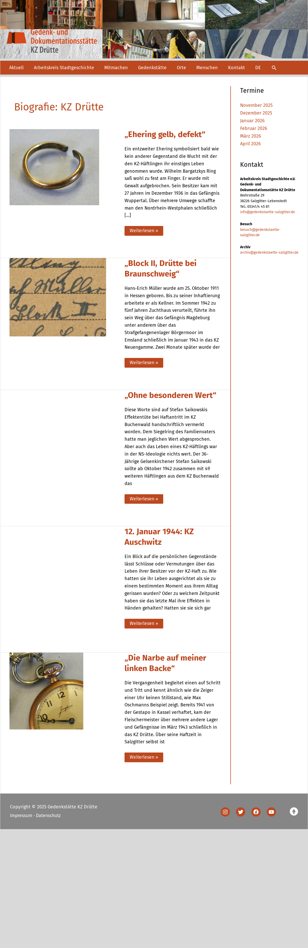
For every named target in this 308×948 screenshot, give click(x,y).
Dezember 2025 (256, 113)
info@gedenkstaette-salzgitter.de (268, 211)
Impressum (21, 817)
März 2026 (250, 136)
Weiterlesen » (144, 232)
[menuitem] (258, 68)
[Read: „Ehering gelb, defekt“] (54, 167)
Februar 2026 (253, 128)
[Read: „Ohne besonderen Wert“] (62, 443)
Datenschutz (49, 817)
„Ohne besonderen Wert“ (172, 396)
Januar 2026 (252, 120)
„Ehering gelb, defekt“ (167, 134)
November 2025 (256, 105)
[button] (274, 68)
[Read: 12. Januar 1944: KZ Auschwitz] (62, 590)
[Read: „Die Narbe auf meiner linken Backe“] (46, 692)
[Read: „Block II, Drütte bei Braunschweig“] (57, 297)
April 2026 (250, 143)
